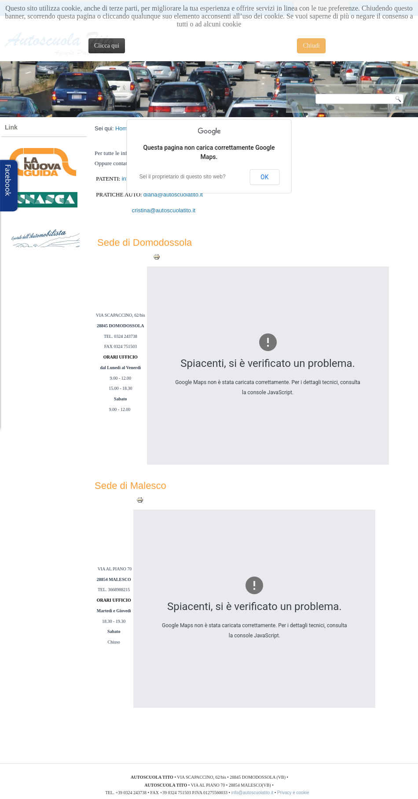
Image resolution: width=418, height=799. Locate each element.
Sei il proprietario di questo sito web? (182, 177)
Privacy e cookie (294, 792)
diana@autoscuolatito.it (173, 194)
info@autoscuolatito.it (252, 792)
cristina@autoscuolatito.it (164, 210)
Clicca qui (106, 45)
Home (123, 128)
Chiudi (311, 45)
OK (264, 177)
